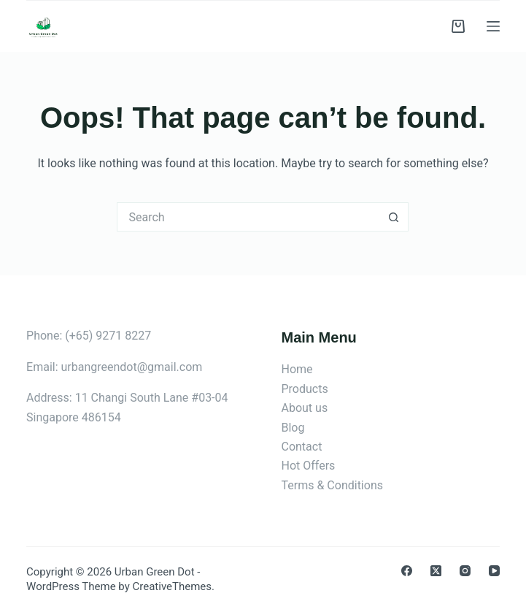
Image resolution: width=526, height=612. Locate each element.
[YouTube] (494, 570)
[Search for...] (248, 217)
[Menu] (493, 26)
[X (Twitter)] (435, 570)
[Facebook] (406, 570)
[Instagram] (465, 570)
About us (304, 408)
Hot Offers (308, 466)
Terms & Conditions (332, 485)
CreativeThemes (172, 586)
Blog (292, 428)
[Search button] (394, 217)
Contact (301, 447)
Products (304, 389)
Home (296, 369)
